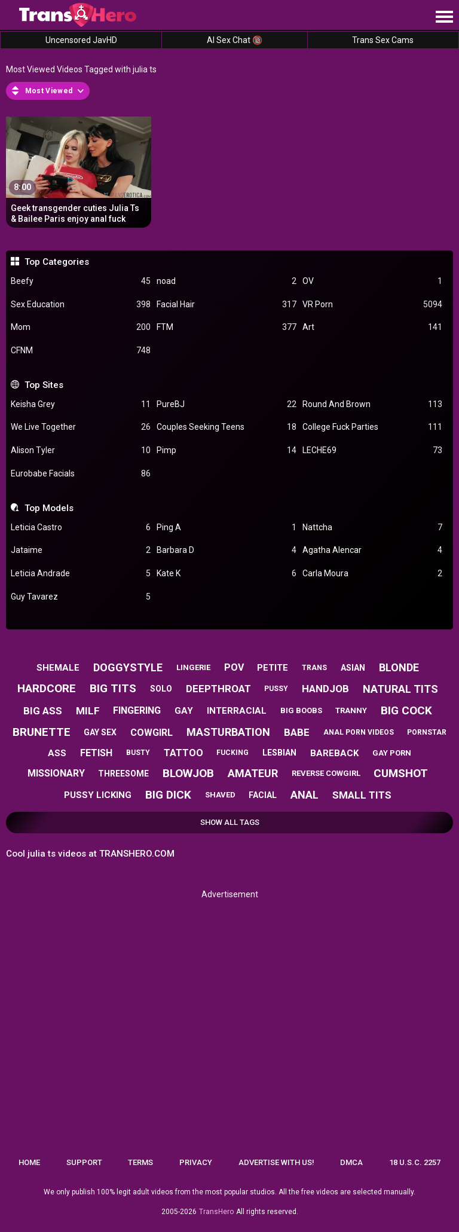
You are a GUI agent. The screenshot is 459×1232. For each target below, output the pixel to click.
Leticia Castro (81, 527)
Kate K (226, 573)
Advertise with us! (276, 1162)
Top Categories (57, 261)
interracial (237, 710)
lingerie (193, 667)
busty (138, 752)
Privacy (195, 1162)
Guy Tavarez (81, 597)
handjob (325, 689)
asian (353, 667)
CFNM (81, 351)
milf (88, 711)
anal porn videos (358, 732)
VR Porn (372, 304)
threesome (123, 773)
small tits (361, 795)
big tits (113, 688)
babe (297, 732)
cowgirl (151, 732)
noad (226, 281)
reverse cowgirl (326, 773)
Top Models (49, 508)
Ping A (226, 527)
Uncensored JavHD (81, 40)
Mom (81, 327)
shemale (57, 667)
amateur (253, 773)
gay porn (391, 752)
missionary (56, 773)
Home (29, 1162)
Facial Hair (226, 304)
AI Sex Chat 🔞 (234, 40)
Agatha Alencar (372, 550)
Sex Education (81, 304)
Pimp (226, 450)
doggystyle (128, 667)
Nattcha (372, 527)
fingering (137, 710)
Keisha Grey (81, 404)
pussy (276, 688)
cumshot (401, 773)
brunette (42, 732)
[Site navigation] (444, 17)
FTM (226, 327)
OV (372, 281)
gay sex (100, 732)
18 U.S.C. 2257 (414, 1162)
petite (272, 667)
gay (184, 710)
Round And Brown (372, 404)
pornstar (426, 732)
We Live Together (81, 427)
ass (57, 753)
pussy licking (97, 795)
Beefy (81, 281)
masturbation (228, 732)
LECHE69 (372, 450)
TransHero (216, 1211)
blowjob (188, 773)
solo (161, 688)
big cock (406, 710)
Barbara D (226, 550)
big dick (168, 795)
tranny (351, 710)
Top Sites (44, 385)
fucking (232, 752)
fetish (96, 753)
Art (372, 327)
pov (234, 667)
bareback (334, 753)
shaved (220, 794)
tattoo (183, 753)
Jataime (81, 550)
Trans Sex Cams (383, 40)
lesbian (279, 752)
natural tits (400, 689)
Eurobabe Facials (81, 474)
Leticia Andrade (81, 573)
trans (314, 668)
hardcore (46, 688)
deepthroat (218, 689)
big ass (42, 711)
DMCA (351, 1162)
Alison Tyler (81, 450)
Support (84, 1162)
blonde (399, 667)
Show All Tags (229, 822)
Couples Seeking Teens (226, 427)
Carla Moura (372, 573)
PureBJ (226, 404)
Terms (140, 1162)
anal (304, 794)
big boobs (301, 710)
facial (263, 795)
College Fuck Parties (372, 427)
